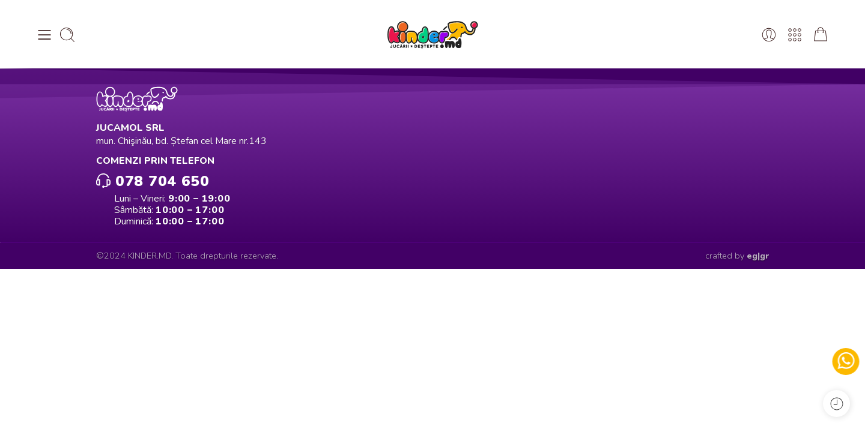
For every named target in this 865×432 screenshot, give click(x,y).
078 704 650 (152, 180)
